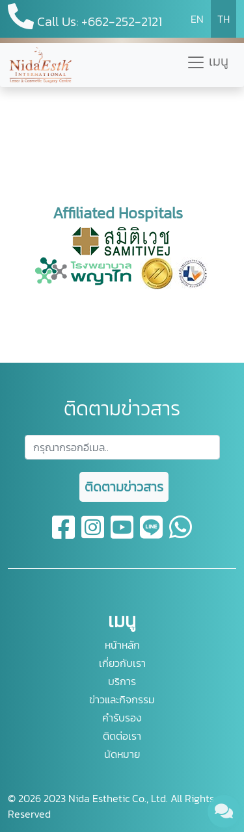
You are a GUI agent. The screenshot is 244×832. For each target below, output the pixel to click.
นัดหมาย (122, 754)
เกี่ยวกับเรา (122, 663)
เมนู (207, 61)
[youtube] (122, 535)
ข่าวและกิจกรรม (122, 699)
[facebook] (64, 535)
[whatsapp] (181, 535)
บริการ (122, 681)
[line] (152, 535)
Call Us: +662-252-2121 (85, 17)
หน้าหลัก (122, 645)
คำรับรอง (122, 717)
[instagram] (93, 535)
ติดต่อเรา (122, 736)
